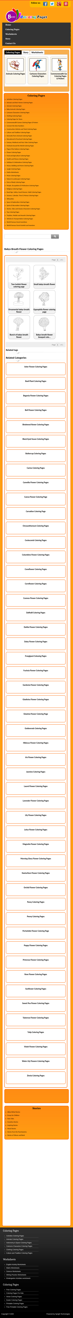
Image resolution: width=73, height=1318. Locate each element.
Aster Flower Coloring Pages (35, 367)
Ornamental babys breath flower (18, 310)
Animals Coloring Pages (15, 74)
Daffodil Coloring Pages (35, 612)
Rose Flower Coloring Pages (36, 974)
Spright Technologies (62, 1314)
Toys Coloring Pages (13, 212)
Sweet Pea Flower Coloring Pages (35, 1003)
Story (8, 39)
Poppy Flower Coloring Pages (36, 945)
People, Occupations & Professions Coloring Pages (23, 185)
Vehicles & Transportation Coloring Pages (20, 219)
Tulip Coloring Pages (36, 1032)
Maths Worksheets (13, 172)
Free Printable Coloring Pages (17, 1307)
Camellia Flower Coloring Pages (36, 482)
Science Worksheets (13, 1271)
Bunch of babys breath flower (19, 336)
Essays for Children (13, 1115)
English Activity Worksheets (16, 1264)
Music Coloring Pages (13, 176)
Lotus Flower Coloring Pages (35, 829)
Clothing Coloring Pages (14, 116)
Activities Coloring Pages (14, 99)
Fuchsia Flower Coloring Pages (35, 670)
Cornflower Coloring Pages (36, 584)
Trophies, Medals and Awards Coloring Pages (21, 215)
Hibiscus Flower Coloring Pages (35, 743)
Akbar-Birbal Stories (13, 1112)
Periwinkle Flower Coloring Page (36, 931)
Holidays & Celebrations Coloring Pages (19, 162)
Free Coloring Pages (13, 1290)
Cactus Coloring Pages (36, 468)
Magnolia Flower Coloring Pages (36, 844)
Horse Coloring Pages (14, 1297)
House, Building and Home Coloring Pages (20, 166)
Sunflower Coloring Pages (35, 989)
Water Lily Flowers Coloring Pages (36, 1061)
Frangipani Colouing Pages (35, 656)
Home (36, 15)
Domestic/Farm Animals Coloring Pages (19, 136)
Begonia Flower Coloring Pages (35, 395)
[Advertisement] (37, 243)
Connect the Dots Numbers (15, 126)
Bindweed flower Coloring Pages (36, 424)
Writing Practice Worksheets (16, 1275)
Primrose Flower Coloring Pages (36, 960)
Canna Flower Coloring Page (35, 497)
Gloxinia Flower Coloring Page (35, 714)
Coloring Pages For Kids (14, 1293)
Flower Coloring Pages (14, 152)
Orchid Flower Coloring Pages (36, 887)
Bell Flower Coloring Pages (36, 410)
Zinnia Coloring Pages (35, 1075)
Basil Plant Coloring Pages (35, 381)
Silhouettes (10, 199)
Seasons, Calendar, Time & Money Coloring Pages (22, 195)
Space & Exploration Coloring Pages (18, 202)
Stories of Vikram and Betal (16, 1135)
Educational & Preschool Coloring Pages (19, 139)
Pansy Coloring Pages (35, 902)
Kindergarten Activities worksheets (18, 1278)
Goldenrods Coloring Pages (36, 728)
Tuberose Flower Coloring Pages (36, 1018)
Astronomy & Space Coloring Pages (19, 1243)
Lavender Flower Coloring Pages (36, 801)
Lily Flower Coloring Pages (35, 815)
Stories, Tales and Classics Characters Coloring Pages (23, 209)
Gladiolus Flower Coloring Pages (36, 699)
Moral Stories (11, 1129)
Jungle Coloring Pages (14, 169)
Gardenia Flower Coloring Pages (36, 685)
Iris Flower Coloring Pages (35, 757)
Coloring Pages (12, 29)
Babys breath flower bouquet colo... (44, 336)
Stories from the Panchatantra (17, 1132)
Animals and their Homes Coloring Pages (20, 103)
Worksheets (11, 34)
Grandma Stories (12, 1122)
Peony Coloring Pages (36, 916)
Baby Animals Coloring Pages (16, 109)
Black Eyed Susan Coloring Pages (36, 439)
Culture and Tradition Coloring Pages (18, 132)
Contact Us (11, 43)
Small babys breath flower (44, 284)
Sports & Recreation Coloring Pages (18, 205)
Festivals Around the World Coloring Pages (20, 146)
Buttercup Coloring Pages (35, 453)
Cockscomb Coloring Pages (36, 540)
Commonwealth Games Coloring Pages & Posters (60, 76)
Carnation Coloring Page (36, 511)
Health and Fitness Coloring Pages (17, 159)
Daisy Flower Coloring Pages (35, 641)
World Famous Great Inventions (17, 222)
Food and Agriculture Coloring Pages (18, 156)
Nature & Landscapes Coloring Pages (18, 179)
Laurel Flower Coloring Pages (36, 786)
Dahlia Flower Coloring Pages (36, 627)
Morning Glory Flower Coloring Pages (35, 858)
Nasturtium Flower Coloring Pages (36, 873)
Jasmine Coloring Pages (35, 772)
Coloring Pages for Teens (14, 119)
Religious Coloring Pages (14, 189)
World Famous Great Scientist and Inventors (21, 225)
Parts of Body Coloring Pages (16, 182)
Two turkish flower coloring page (19, 285)
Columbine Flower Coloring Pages (36, 555)
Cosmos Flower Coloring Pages (35, 598)
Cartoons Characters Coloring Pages (38, 75)
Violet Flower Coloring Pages (35, 1047)
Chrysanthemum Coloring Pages (36, 526)
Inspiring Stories (12, 1125)
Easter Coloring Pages (14, 1300)
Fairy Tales (10, 1119)
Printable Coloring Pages (15, 1303)
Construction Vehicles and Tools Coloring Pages (22, 129)
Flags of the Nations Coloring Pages (18, 149)
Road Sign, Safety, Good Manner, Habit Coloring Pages (24, 192)
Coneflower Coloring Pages (36, 569)
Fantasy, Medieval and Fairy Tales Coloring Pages (22, 142)
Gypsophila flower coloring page (44, 310)
